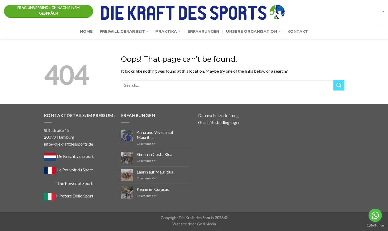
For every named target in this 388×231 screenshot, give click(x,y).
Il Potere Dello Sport (68, 195)
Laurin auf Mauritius (155, 171)
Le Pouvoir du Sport (75, 169)
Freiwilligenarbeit (124, 31)
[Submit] (338, 85)
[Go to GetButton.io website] (375, 225)
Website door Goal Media (194, 224)
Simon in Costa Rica (154, 154)
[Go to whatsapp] (375, 215)
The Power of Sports (69, 183)
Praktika (168, 31)
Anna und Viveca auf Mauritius (155, 135)
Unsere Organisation (253, 31)
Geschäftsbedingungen (219, 122)
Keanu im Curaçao (153, 189)
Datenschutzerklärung (218, 115)
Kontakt (297, 31)
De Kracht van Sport (69, 156)
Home (86, 31)
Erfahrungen (203, 31)
